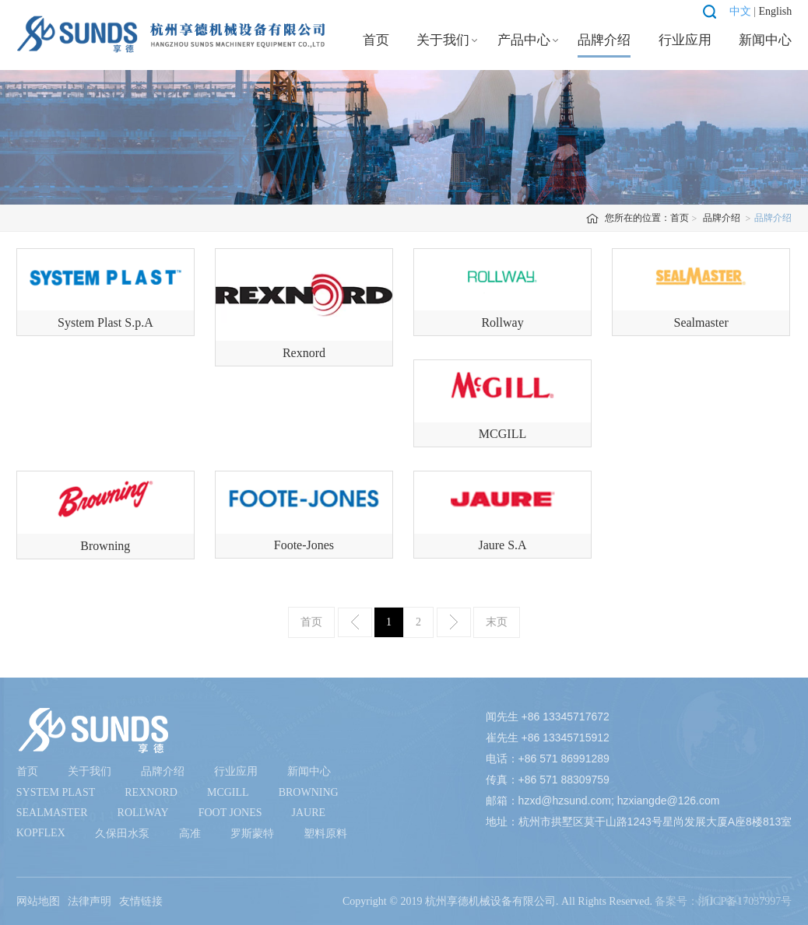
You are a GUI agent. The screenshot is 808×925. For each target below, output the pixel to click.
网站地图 (38, 901)
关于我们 (442, 40)
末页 (497, 622)
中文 (740, 11)
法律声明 (89, 901)
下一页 (454, 622)
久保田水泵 (122, 833)
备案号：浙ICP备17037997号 (723, 901)
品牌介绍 (604, 40)
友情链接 (141, 901)
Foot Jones (230, 812)
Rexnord (151, 792)
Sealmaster (52, 812)
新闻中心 (765, 40)
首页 (376, 40)
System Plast (56, 792)
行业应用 (685, 40)
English (775, 11)
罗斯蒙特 (252, 833)
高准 (190, 833)
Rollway (143, 812)
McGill (228, 792)
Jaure (308, 812)
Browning (309, 792)
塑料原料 (325, 833)
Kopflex (40, 833)
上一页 (355, 622)
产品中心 (523, 40)
